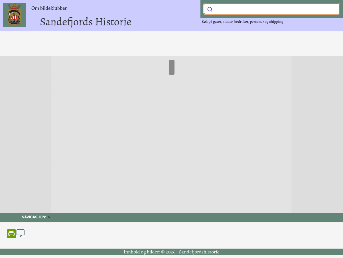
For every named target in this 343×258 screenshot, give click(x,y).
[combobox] (271, 9)
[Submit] (210, 8)
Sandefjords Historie (85, 21)
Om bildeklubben (49, 8)
